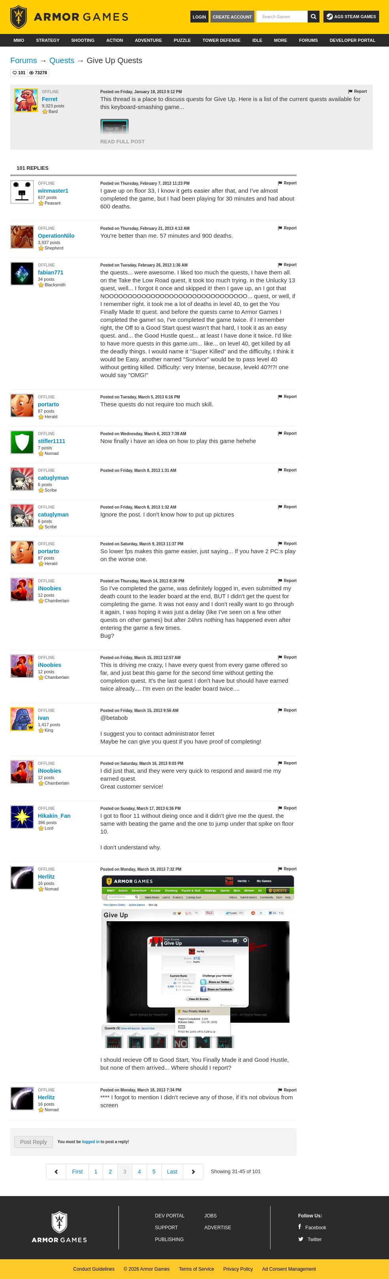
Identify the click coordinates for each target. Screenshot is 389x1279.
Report (357, 91)
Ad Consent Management (289, 1269)
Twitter (309, 1239)
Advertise (218, 1227)
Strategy (47, 40)
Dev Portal (170, 1216)
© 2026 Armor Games (146, 1269)
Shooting (82, 40)
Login (199, 17)
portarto (48, 404)
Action (114, 40)
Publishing (169, 1239)
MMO (18, 40)
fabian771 (51, 272)
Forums (308, 40)
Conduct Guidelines (94, 1269)
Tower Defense (222, 40)
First (77, 1171)
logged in (91, 1142)
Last (172, 1171)
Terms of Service (196, 1269)
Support (166, 1227)
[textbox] (282, 17)
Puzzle (182, 40)
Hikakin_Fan (54, 816)
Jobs (211, 1216)
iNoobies (49, 588)
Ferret (50, 99)
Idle (257, 40)
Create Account (232, 17)
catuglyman (53, 478)
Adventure (148, 40)
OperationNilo (56, 236)
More (280, 40)
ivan (43, 718)
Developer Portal (353, 40)
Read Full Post (122, 142)
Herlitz (46, 876)
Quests (61, 60)
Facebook (312, 1227)
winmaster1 (53, 190)
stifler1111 (51, 441)
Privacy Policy (238, 1269)
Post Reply (33, 1142)
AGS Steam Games (351, 16)
